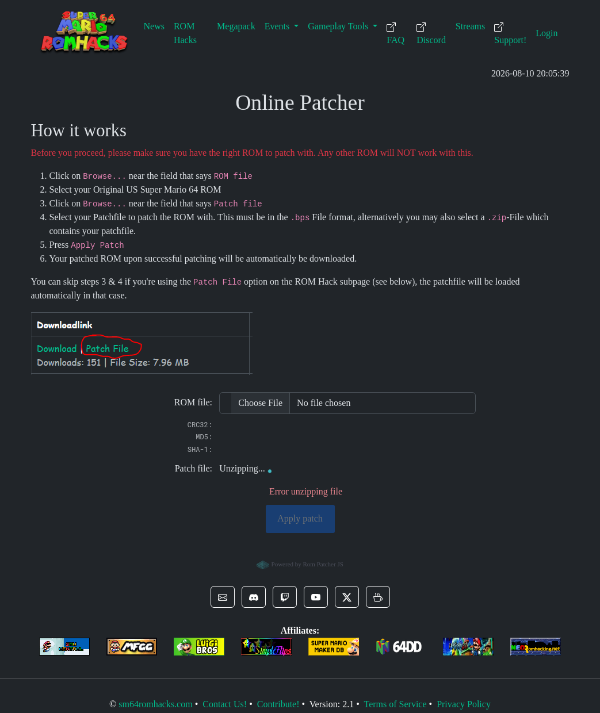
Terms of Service (395, 704)
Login (546, 33)
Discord (431, 33)
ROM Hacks (185, 33)
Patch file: (193, 468)
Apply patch (300, 518)
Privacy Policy (464, 704)
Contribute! (278, 704)
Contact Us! (224, 704)
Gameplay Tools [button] (339, 26)
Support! (510, 33)
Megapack (236, 26)
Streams (471, 26)
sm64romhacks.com (155, 704)
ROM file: (193, 402)
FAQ (395, 33)
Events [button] (278, 26)
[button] (223, 597)
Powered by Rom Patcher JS (300, 565)
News (154, 26)
